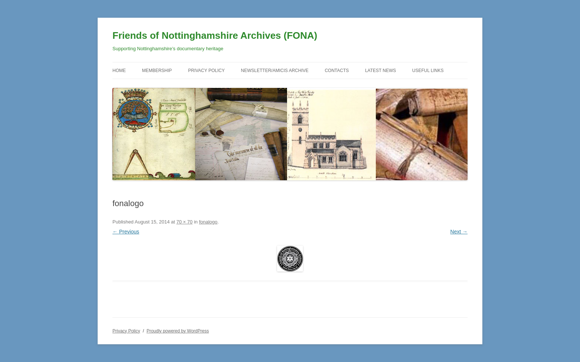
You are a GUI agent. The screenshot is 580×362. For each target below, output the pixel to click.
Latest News (380, 70)
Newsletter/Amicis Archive (274, 70)
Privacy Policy (206, 70)
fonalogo (208, 222)
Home (119, 70)
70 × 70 (184, 222)
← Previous (125, 232)
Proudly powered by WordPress (177, 331)
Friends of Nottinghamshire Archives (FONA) (214, 35)
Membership (157, 70)
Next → (459, 232)
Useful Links (428, 70)
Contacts (337, 70)
